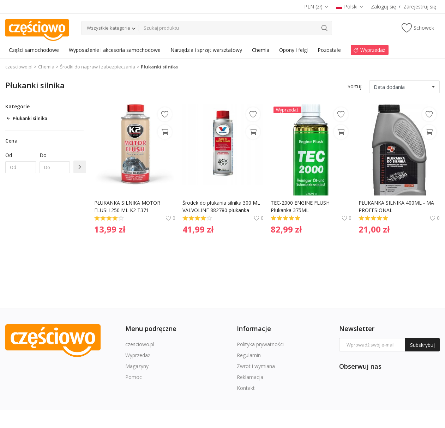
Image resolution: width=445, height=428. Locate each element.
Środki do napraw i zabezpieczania (97, 67)
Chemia (46, 67)
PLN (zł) (316, 6)
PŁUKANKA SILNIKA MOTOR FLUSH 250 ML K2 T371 (128, 206)
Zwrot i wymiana (256, 366)
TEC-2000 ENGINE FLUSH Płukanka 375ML (301, 206)
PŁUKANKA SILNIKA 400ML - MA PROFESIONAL (397, 206)
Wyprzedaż (137, 355)
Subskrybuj (422, 345)
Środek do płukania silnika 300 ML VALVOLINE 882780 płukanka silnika (221, 206)
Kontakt (246, 388)
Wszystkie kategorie (108, 28)
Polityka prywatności (260, 344)
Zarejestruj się (419, 6)
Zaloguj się (383, 6)
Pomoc (133, 377)
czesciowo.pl (18, 67)
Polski (350, 6)
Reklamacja (250, 377)
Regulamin (249, 355)
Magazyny (137, 366)
